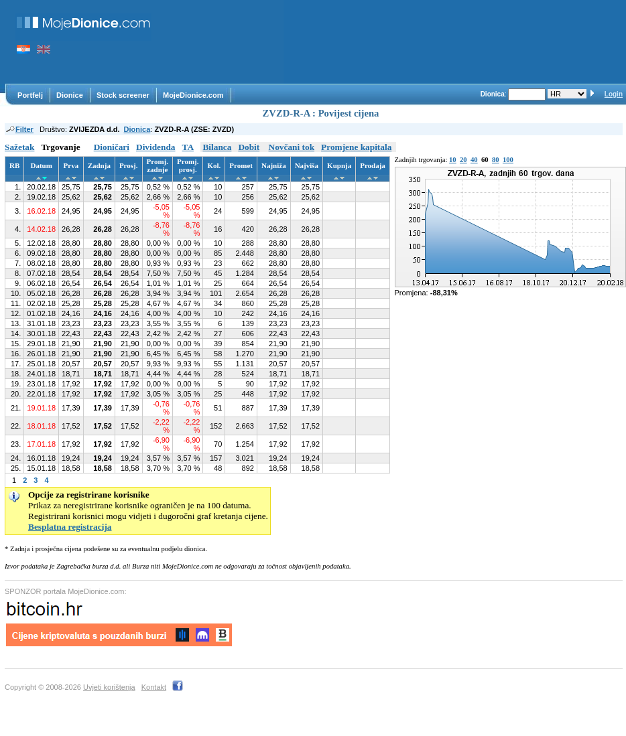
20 (463, 159)
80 (495, 159)
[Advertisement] (224, 42)
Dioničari (111, 147)
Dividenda (156, 147)
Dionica (137, 129)
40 (474, 159)
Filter (19, 129)
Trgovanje (60, 147)
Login (614, 94)
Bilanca (216, 147)
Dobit (248, 147)
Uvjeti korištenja (109, 687)
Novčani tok (292, 147)
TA (188, 147)
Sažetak (19, 147)
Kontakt (153, 687)
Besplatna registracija (70, 527)
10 (452, 159)
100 (508, 159)
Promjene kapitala (356, 147)
